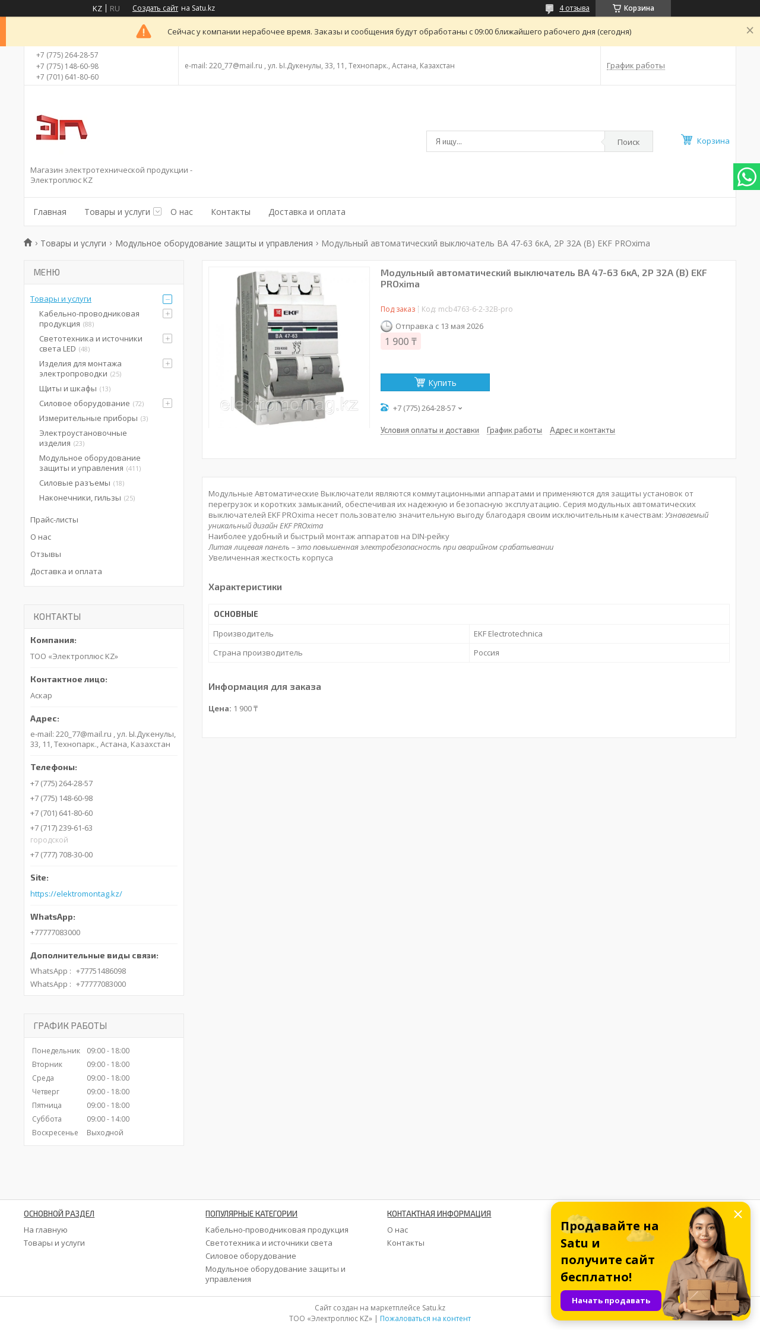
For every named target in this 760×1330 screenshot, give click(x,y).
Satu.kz (433, 1308)
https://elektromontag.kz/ (76, 894)
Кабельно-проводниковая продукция (89, 318)
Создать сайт (155, 8)
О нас (181, 211)
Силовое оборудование (84, 403)
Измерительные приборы (88, 418)
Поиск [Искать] (629, 142)
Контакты (231, 211)
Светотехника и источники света (268, 1242)
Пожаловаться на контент (425, 1318)
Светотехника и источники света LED (90, 343)
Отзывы (45, 554)
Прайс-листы (54, 519)
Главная (49, 211)
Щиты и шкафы (68, 388)
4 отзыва (574, 8)
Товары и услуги (117, 211)
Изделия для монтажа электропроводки (80, 368)
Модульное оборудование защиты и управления (214, 243)
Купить (442, 382)
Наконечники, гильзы (80, 497)
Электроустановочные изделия (83, 438)
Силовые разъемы (74, 482)
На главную (46, 1229)
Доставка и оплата (307, 211)
